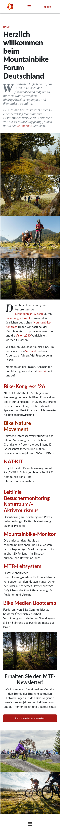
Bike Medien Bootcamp (29, 602)
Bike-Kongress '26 (24, 386)
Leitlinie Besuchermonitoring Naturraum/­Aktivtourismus (27, 501)
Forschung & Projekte (19, 318)
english (47, 6)
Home (6, 27)
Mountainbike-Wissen (29, 314)
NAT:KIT (13, 461)
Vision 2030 (24, 126)
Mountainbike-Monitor (30, 533)
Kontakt (42, 371)
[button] (30, 718)
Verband (30, 351)
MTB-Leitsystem (22, 566)
